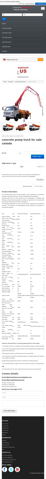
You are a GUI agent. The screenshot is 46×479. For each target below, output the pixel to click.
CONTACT (4, 440)
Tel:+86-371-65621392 (7, 455)
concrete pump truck (20, 81)
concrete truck (6, 42)
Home (4, 23)
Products (10, 81)
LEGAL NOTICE (5, 445)
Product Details (39, 186)
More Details (40, 179)
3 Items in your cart (11, 59)
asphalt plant (6, 46)
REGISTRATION (5, 442)
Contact (4, 51)
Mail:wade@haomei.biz (15, 380)
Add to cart (37, 156)
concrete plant (6, 28)
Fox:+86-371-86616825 (7, 457)
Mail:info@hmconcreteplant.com (19, 377)
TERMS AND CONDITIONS (8, 447)
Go (4, 19)
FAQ (3, 449)
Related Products (27, 186)
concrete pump (7, 37)
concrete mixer (7, 33)
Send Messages (9, 411)
